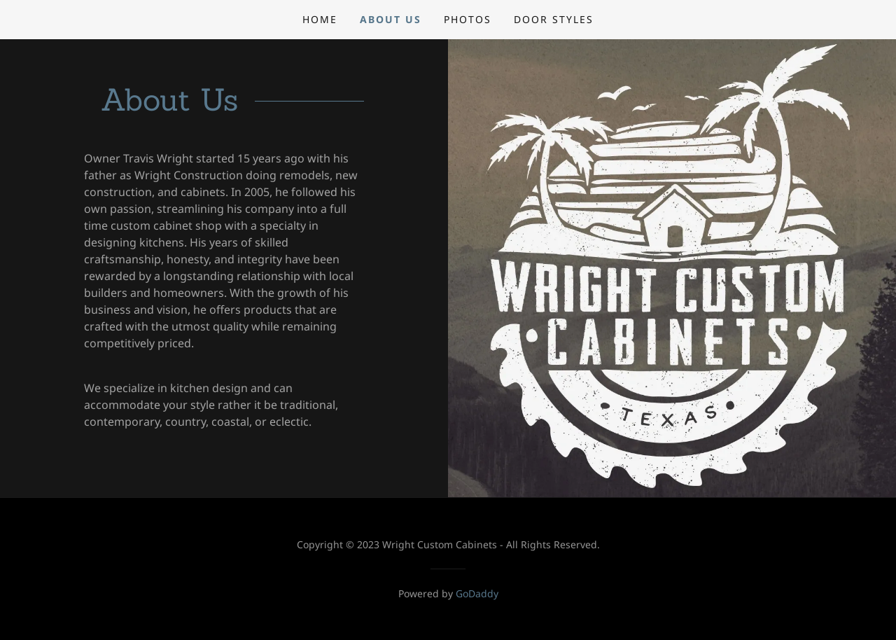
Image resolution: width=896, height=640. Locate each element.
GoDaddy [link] (477, 593)
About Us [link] (390, 19)
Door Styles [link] (554, 19)
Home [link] (319, 19)
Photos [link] (467, 19)
